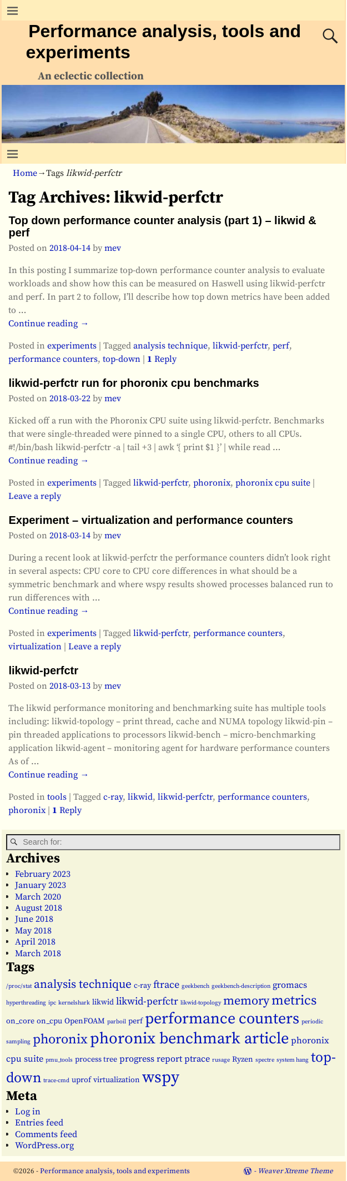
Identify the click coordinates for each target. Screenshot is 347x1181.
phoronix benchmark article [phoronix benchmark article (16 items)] (189, 1039)
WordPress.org (44, 1145)
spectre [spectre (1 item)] (264, 1060)
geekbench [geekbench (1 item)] (195, 986)
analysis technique (170, 345)
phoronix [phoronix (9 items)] (60, 1039)
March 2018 (38, 953)
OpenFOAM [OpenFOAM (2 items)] (84, 1021)
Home (25, 173)
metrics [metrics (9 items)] (293, 1000)
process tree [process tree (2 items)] (96, 1059)
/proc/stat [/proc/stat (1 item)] (19, 986)
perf (281, 345)
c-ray (113, 797)
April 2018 (35, 941)
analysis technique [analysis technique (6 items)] (83, 984)
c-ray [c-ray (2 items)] (142, 986)
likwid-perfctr (240, 345)
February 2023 (43, 874)
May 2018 (33, 930)
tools (57, 797)
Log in (28, 1111)
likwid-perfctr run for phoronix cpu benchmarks (133, 383)
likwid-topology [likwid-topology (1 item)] (200, 1003)
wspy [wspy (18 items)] (160, 1077)
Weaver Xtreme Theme (295, 1171)
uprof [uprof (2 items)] (81, 1080)
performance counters (53, 359)
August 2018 (38, 907)
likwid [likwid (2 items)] (103, 1002)
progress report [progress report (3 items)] (150, 1058)
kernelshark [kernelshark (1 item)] (74, 1003)
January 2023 (40, 885)
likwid (140, 797)
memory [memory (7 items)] (246, 1000)
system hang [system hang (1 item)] (292, 1060)
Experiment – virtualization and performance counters (150, 520)
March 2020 (38, 896)
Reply (162, 359)
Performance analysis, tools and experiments (115, 1171)
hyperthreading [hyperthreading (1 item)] (26, 1003)
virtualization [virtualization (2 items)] (116, 1080)
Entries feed (39, 1122)
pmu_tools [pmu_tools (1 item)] (59, 1060)
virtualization (35, 646)
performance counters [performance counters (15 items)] (222, 1018)
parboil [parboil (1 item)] (116, 1022)
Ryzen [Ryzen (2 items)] (242, 1059)
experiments (72, 345)
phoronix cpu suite (272, 482)
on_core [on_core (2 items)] (20, 1021)
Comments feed (46, 1134)
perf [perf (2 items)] (135, 1021)
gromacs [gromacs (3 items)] (290, 985)
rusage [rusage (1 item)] (221, 1060)
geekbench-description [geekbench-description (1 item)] (241, 986)
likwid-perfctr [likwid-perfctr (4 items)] (147, 1001)
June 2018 (34, 919)
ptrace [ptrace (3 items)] (197, 1058)
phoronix (211, 482)
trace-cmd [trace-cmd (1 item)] (56, 1080)
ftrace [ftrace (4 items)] (166, 984)
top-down (121, 359)
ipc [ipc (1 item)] (52, 1003)
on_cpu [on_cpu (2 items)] (49, 1021)
